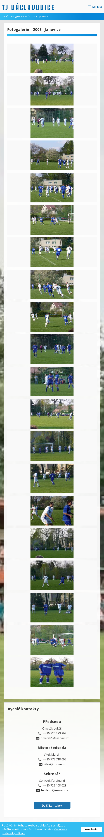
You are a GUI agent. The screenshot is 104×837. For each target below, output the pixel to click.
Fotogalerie (17, 16)
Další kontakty (52, 806)
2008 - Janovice (40, 16)
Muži (27, 16)
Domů (5, 16)
